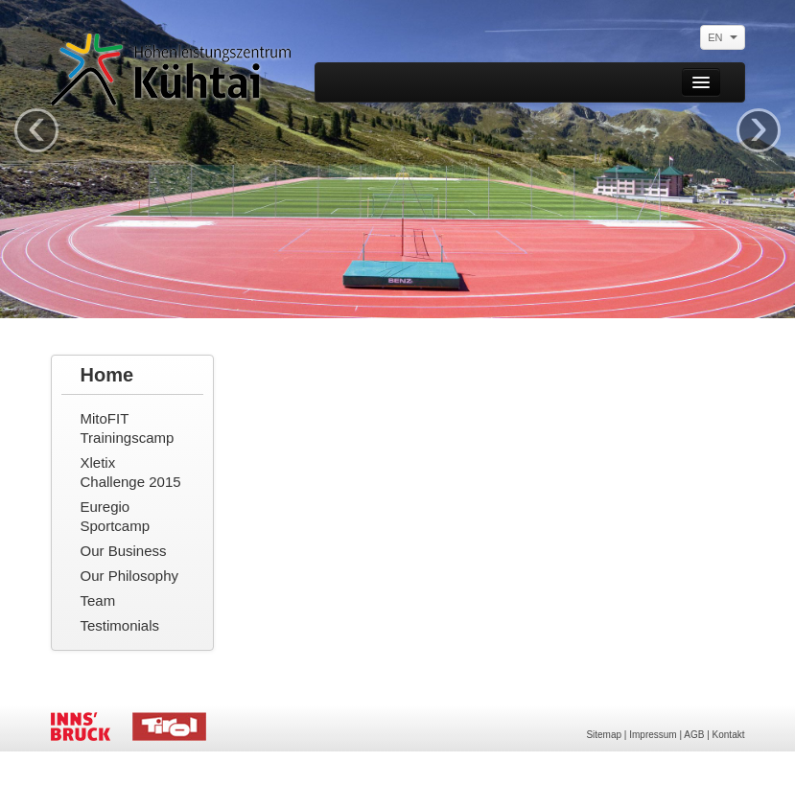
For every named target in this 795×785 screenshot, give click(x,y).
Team (98, 600)
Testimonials (120, 625)
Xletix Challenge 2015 (131, 472)
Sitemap (603, 734)
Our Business (124, 551)
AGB (694, 734)
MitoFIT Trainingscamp (128, 428)
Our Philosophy (130, 575)
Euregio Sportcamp (116, 516)
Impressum (652, 734)
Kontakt (729, 734)
